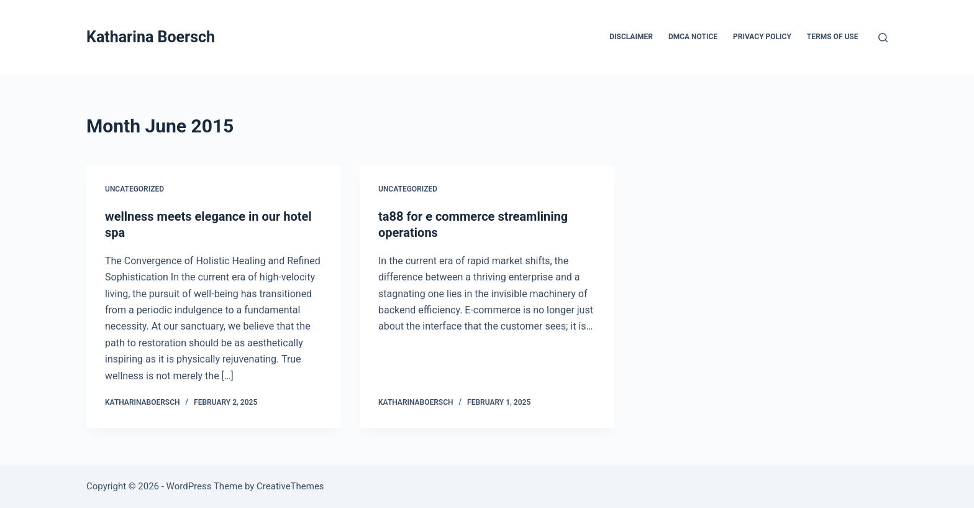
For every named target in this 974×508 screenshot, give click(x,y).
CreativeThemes (290, 486)
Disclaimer (631, 36)
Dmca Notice (692, 36)
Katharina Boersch (150, 37)
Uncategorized (134, 189)
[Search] (883, 37)
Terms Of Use (832, 36)
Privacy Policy (762, 36)
